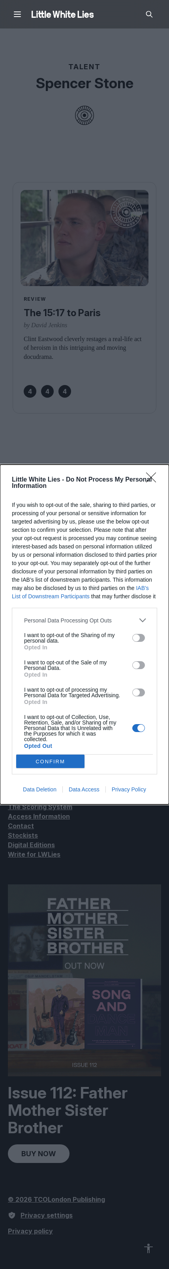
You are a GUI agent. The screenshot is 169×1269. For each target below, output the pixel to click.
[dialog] (84, 634)
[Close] (153, 479)
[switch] (138, 638)
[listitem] (84, 620)
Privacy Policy (129, 789)
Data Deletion (39, 789)
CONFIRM (50, 761)
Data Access (84, 789)
